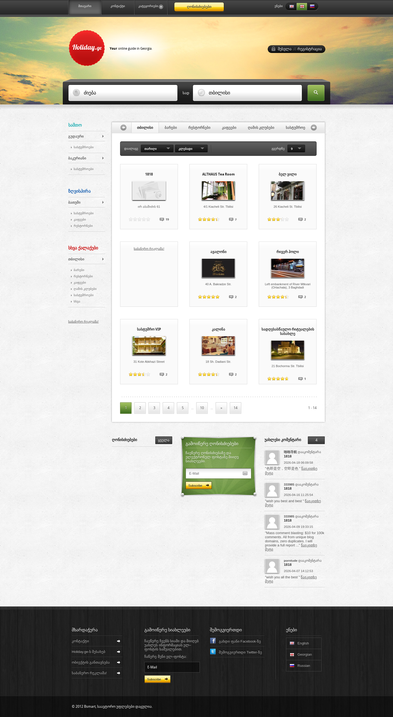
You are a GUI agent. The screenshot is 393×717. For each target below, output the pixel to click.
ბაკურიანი (77, 158)
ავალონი (218, 252)
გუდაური (76, 136)
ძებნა (316, 93)
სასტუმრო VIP (149, 329)
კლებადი (185, 148)
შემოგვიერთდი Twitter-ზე (240, 652)
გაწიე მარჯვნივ (315, 127)
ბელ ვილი (288, 174)
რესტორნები (83, 226)
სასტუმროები (84, 147)
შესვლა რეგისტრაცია (300, 49)
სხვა (77, 301)
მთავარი (84, 6)
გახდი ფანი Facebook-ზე (240, 641)
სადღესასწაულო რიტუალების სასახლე (287, 331)
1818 (149, 174)
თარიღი (150, 148)
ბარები (79, 270)
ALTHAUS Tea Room (218, 174)
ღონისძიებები (199, 7)
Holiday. (112, 47)
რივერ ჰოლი (287, 252)
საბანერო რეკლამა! (83, 321)
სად (186, 93)
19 (167, 219)
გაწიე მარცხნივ (121, 127)
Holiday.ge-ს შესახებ (88, 652)
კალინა (218, 329)
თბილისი (76, 259)
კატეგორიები (148, 6)
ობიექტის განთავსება (91, 662)
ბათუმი (74, 202)
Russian (312, 7)
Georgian (301, 7)
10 (202, 408)
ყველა (163, 440)
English (290, 7)
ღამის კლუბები (85, 289)
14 (235, 408)
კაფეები (80, 219)
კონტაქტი (118, 6)
